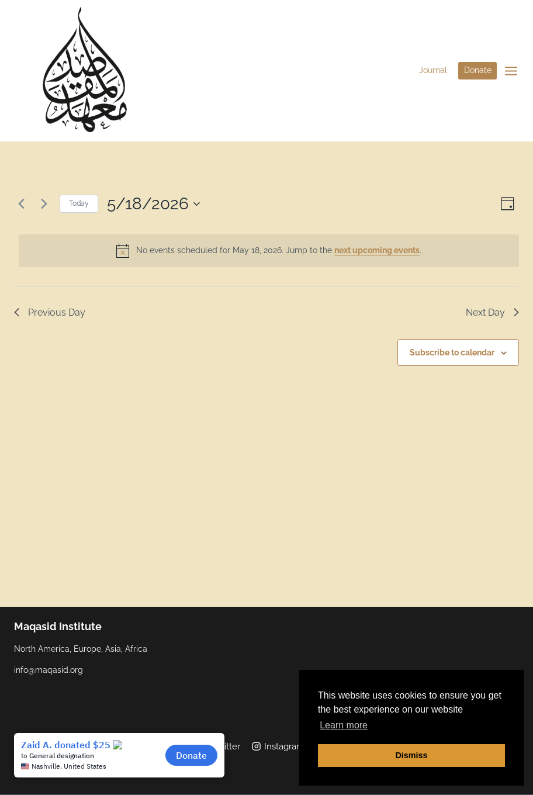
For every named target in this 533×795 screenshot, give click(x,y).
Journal (433, 70)
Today (79, 203)
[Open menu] (511, 71)
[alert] (269, 250)
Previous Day (49, 312)
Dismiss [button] (411, 755)
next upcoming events (377, 250)
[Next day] (44, 204)
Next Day (492, 312)
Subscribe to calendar (452, 352)
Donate (478, 70)
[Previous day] (21, 204)
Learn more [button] (344, 725)
